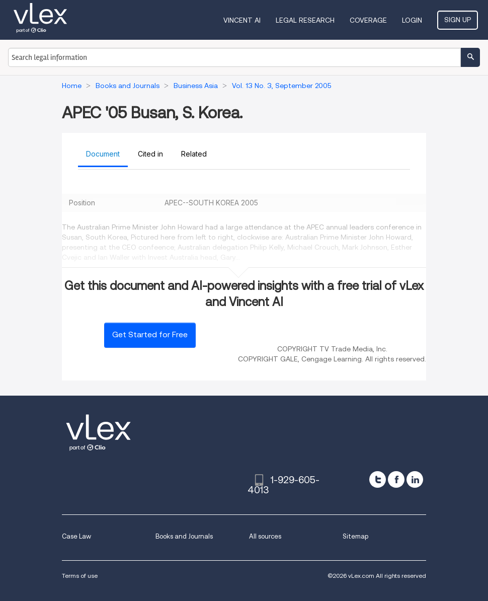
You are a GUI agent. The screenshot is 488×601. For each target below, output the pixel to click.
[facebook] (396, 479)
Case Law (76, 536)
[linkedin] (414, 479)
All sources (265, 536)
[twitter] (377, 479)
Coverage (368, 20)
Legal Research (305, 20)
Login (412, 20)
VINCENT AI (242, 20)
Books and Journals (184, 536)
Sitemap (355, 536)
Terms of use (80, 575)
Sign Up (457, 20)
